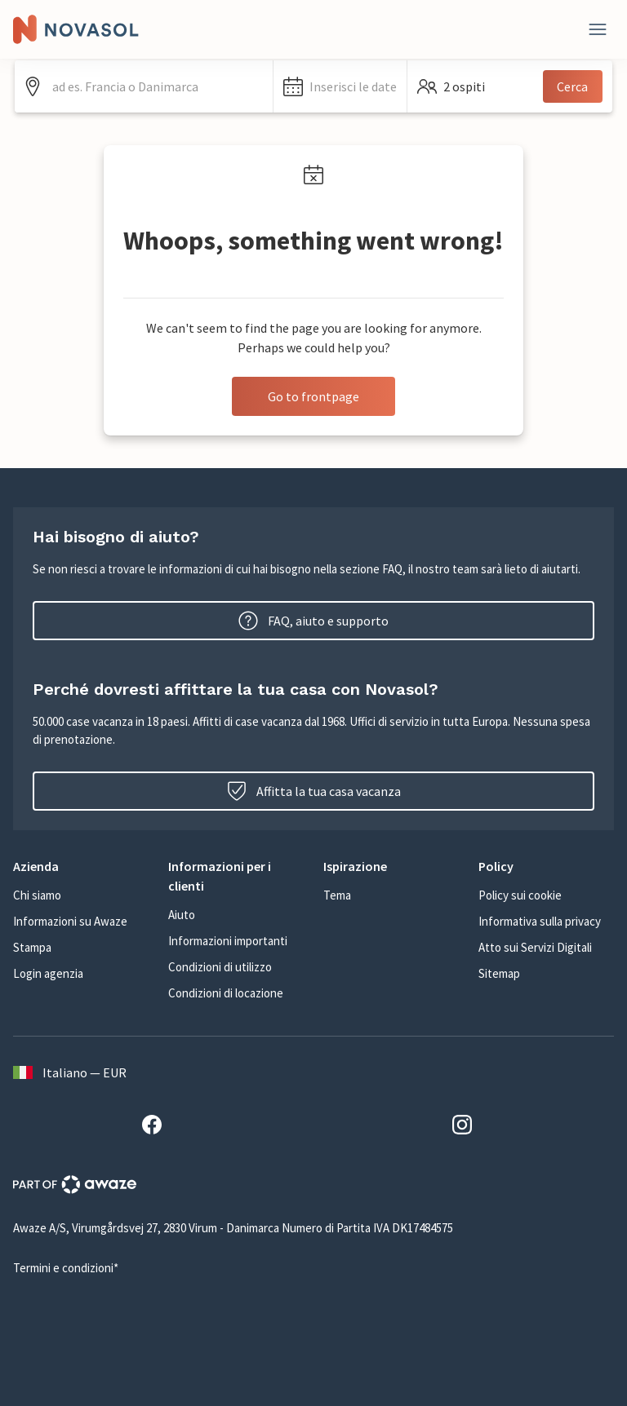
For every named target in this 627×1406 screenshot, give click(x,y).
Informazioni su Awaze (70, 921)
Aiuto (181, 914)
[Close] (597, 29)
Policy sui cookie (520, 895)
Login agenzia (48, 973)
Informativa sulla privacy (539, 921)
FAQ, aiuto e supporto (313, 620)
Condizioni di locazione (225, 993)
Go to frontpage (313, 396)
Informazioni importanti (227, 940)
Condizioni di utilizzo (220, 967)
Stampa (32, 947)
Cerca (572, 86)
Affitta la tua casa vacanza (314, 791)
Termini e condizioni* (65, 1268)
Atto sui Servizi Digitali (535, 947)
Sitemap (499, 973)
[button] (340, 86)
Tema (337, 895)
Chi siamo (37, 895)
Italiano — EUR (70, 1072)
